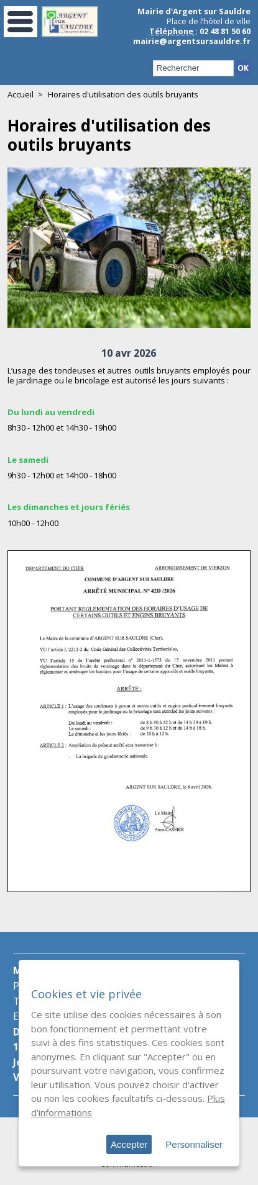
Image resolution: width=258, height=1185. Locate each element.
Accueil (20, 94)
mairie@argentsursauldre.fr (192, 41)
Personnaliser (194, 1144)
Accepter (129, 1144)
